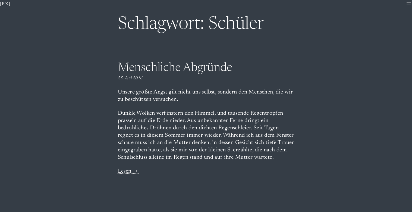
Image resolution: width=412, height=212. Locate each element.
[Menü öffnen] (408, 4)
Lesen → (128, 171)
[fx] (5, 4)
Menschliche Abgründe (175, 68)
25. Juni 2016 (130, 78)
